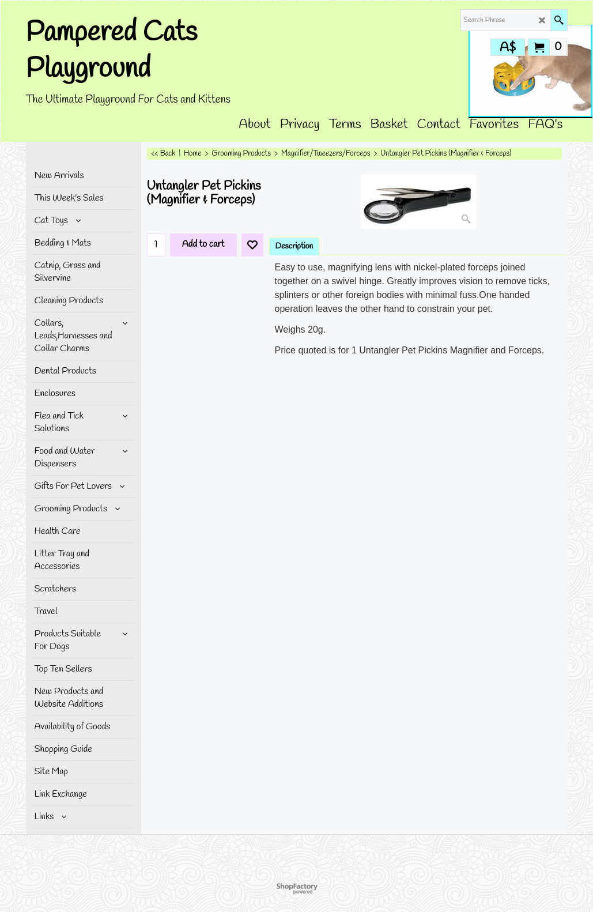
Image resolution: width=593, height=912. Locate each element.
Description (294, 246)
